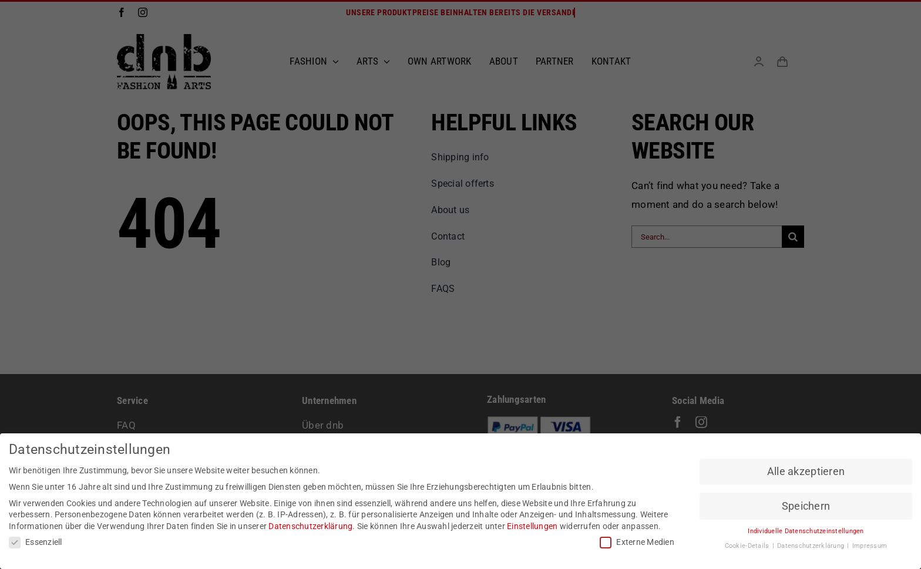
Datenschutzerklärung (310, 525)
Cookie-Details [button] (748, 545)
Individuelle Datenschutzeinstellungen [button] (805, 531)
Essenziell (35, 541)
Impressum (869, 545)
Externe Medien (637, 541)
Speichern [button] (806, 505)
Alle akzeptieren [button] (806, 471)
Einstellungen (532, 525)
